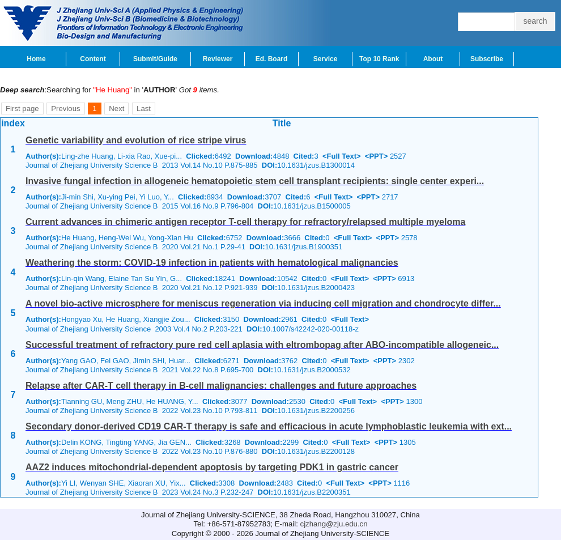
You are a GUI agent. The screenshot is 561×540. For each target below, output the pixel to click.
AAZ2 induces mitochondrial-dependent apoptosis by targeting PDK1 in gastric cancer (212, 467)
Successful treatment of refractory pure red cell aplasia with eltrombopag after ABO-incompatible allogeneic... (262, 345)
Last (144, 108)
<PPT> (376, 156)
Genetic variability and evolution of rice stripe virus (136, 140)
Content (92, 59)
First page (22, 108)
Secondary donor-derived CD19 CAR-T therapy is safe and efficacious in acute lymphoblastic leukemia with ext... (269, 426)
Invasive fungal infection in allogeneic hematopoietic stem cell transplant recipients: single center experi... (255, 181)
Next (116, 108)
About (433, 59)
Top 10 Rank (379, 59)
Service (325, 59)
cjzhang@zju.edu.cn (334, 524)
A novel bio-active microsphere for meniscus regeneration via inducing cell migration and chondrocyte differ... (263, 303)
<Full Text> (341, 156)
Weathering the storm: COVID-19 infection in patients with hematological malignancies (212, 262)
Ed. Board (272, 59)
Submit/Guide (155, 59)
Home (36, 59)
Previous (65, 108)
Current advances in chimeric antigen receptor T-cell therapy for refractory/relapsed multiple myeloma (245, 222)
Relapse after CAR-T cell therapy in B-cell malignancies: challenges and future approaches (221, 385)
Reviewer (218, 59)
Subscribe (486, 59)
